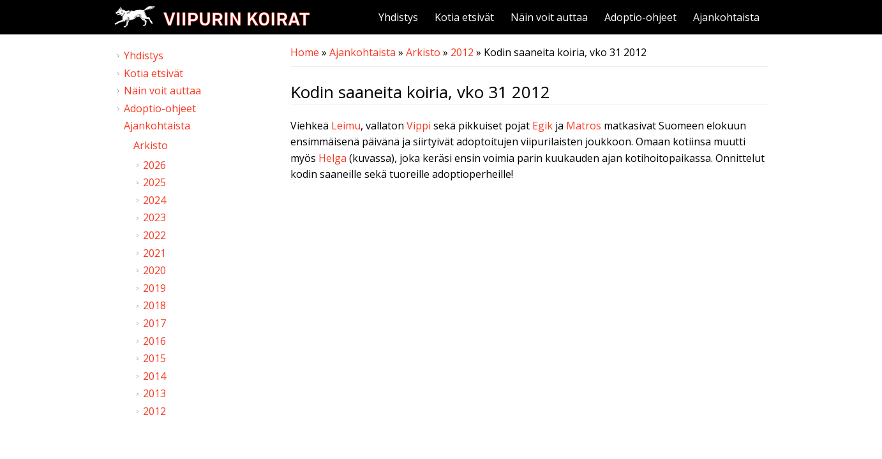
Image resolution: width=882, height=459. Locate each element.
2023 (154, 217)
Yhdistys (398, 17)
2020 (154, 270)
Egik (542, 126)
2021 (154, 253)
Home (304, 52)
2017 (154, 323)
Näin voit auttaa (549, 17)
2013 (154, 393)
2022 (154, 235)
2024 (154, 200)
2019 (154, 288)
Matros (583, 126)
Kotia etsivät (464, 17)
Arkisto (423, 52)
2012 (462, 52)
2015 (154, 358)
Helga (332, 158)
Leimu (346, 126)
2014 (154, 376)
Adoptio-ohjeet (640, 17)
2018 (154, 305)
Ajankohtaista (726, 17)
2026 (154, 165)
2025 (154, 182)
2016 (154, 341)
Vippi (419, 126)
